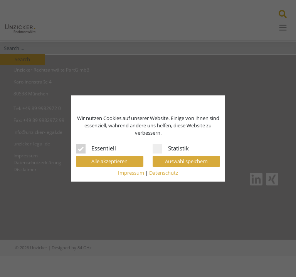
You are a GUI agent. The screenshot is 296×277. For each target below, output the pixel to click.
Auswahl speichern (186, 161)
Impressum (131, 172)
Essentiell (96, 147)
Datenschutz (163, 172)
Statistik (171, 147)
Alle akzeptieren (109, 161)
